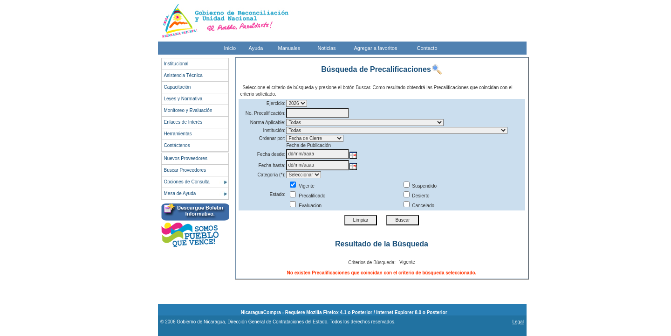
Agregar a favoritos (375, 48)
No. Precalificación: (266, 113)
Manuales (289, 48)
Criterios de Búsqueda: (372, 262)
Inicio (230, 48)
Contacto (427, 48)
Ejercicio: (276, 103)
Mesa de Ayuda (180, 193)
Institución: (274, 130)
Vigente (302, 186)
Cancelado (419, 205)
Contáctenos (177, 145)
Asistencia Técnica (183, 75)
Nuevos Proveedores (185, 158)
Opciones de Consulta (187, 181)
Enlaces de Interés (183, 122)
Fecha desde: (271, 154)
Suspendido (420, 186)
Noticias (327, 48)
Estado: (277, 194)
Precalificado (307, 195)
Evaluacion (306, 205)
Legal (517, 321)
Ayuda (256, 48)
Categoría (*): (271, 174)
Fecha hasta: (272, 165)
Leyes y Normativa (183, 98)
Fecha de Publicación (308, 145)
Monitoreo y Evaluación (188, 110)
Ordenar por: (272, 138)
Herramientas (178, 133)
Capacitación (177, 87)
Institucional (176, 63)
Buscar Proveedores (185, 170)
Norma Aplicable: (268, 122)
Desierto (417, 195)
